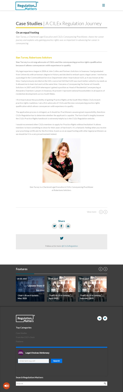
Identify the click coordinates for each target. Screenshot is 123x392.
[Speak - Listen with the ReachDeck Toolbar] (6, 385)
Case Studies (21, 333)
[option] (30, 289)
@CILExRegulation (70, 246)
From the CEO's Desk (25, 337)
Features (19, 341)
